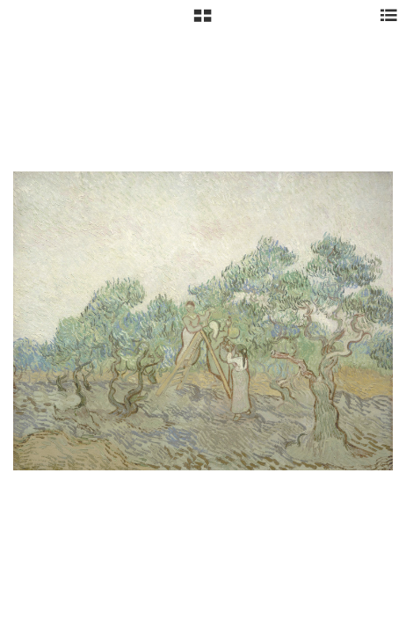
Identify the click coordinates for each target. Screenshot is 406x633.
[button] (202, 22)
